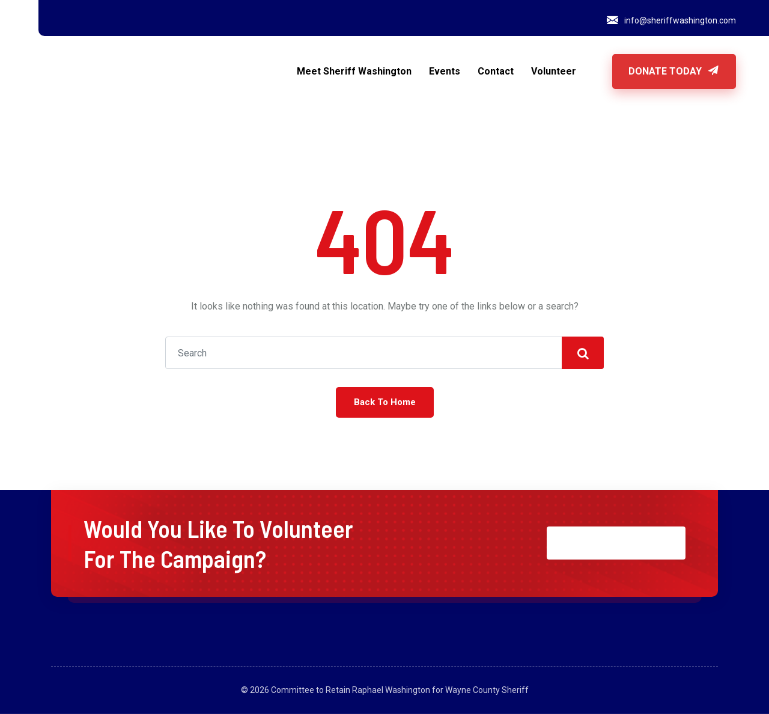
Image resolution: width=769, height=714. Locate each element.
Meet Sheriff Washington (354, 71)
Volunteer (553, 71)
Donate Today (674, 71)
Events (444, 71)
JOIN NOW (616, 543)
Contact (496, 71)
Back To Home (385, 402)
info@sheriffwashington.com (680, 20)
